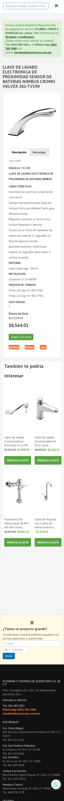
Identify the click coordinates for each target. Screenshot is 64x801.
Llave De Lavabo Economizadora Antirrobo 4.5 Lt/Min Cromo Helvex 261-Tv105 (16, 441)
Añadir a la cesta (21, 336)
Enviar (9, 655)
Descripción (19, 152)
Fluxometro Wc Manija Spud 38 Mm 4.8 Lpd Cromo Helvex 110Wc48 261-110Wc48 (16, 523)
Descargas (39, 152)
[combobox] (7, 650)
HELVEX (29, 347)
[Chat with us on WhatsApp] (56, 784)
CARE (43, 347)
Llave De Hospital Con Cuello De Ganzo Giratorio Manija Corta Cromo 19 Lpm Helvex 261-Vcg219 (47, 523)
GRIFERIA (14, 347)
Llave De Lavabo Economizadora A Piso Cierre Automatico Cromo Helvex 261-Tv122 (46, 441)
